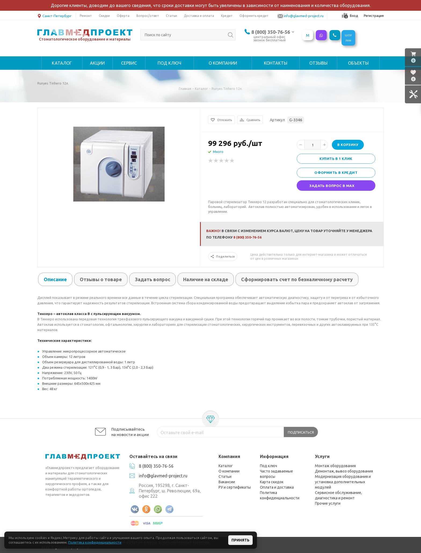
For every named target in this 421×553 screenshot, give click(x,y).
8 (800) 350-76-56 (270, 32)
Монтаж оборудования (335, 466)
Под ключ (268, 466)
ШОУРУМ (348, 38)
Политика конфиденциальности (279, 495)
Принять (240, 540)
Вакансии (227, 482)
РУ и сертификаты (235, 487)
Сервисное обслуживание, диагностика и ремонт (338, 495)
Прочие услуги (327, 503)
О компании (229, 471)
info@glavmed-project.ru (163, 475)
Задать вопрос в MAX (331, 186)
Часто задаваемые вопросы (276, 474)
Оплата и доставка (277, 487)
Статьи (225, 476)
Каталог (226, 466)
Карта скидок (272, 482)
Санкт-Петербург (54, 15)
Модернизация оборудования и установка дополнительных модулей (343, 481)
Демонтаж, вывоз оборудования (344, 471)
